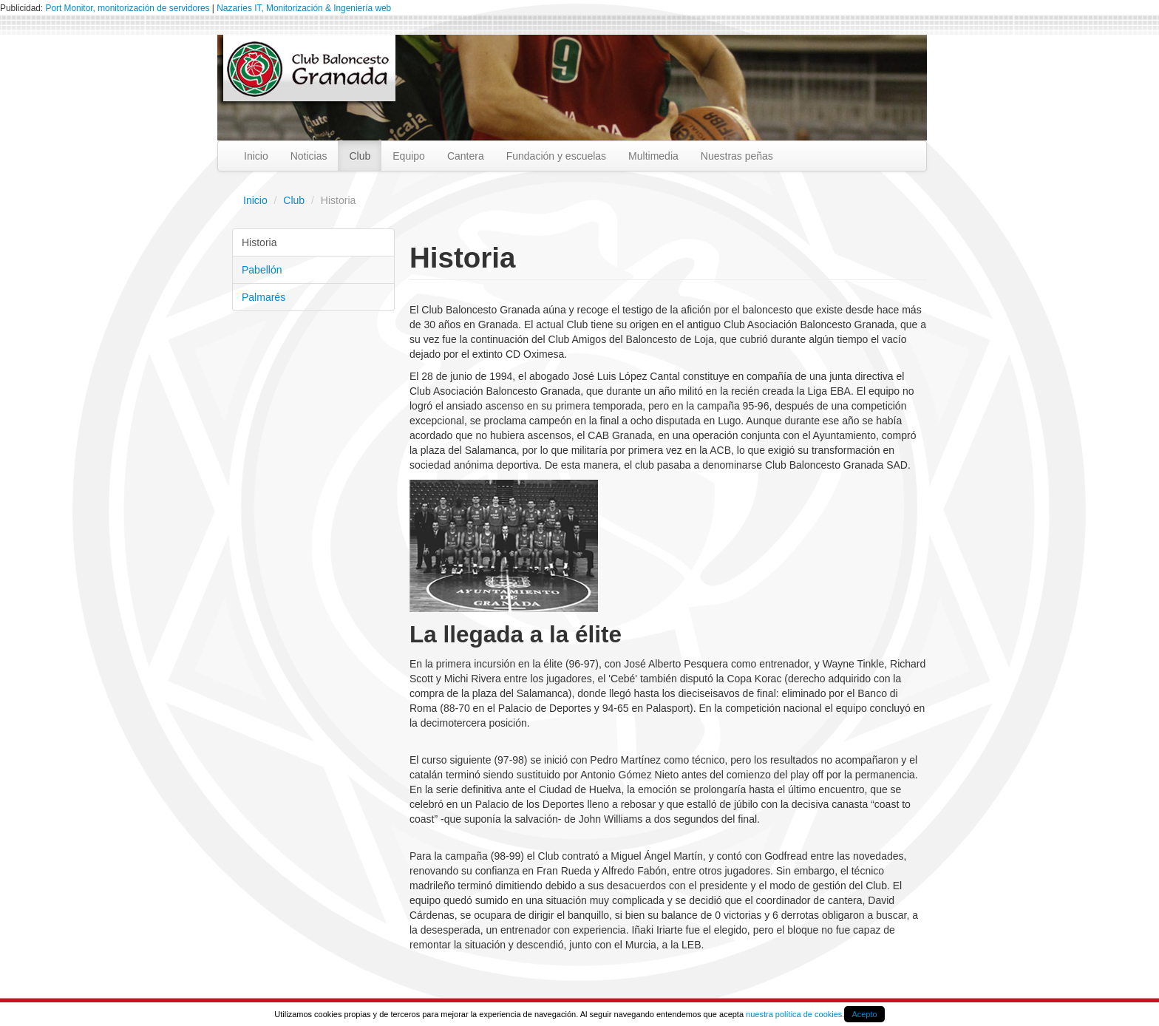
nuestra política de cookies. (795, 1014)
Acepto (864, 1014)
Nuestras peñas (737, 156)
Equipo (408, 156)
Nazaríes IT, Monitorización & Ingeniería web (304, 8)
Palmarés (263, 297)
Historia (259, 242)
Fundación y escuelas (556, 156)
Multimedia (653, 156)
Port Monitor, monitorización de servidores (127, 8)
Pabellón (262, 270)
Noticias (308, 156)
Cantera (465, 156)
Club (359, 156)
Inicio (256, 156)
